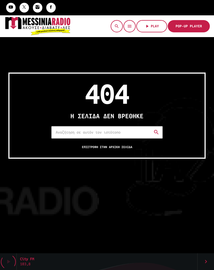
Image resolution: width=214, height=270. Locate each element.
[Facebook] (51, 8)
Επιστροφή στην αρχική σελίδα (107, 147)
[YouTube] (11, 8)
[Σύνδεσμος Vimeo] (37, 26)
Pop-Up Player (189, 26)
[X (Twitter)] (24, 8)
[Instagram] (37, 8)
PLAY (152, 26)
